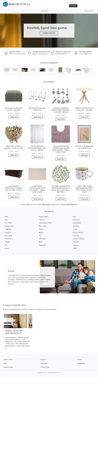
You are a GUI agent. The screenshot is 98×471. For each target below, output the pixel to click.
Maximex (31, 238)
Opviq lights (8, 238)
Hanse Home (32, 232)
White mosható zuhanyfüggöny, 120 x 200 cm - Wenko (37, 148)
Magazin (43, 349)
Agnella (7, 229)
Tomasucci (79, 226)
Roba (6, 216)
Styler (30, 235)
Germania (8, 232)
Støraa (54, 238)
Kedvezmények (8, 357)
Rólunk (79, 349)
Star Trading (56, 229)
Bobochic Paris (33, 222)
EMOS (78, 238)
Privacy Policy (89, 11)
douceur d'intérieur (81, 232)
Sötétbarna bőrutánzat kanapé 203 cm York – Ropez (13, 188)
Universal (8, 219)
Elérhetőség (81, 353)
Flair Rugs (79, 222)
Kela (77, 216)
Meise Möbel (9, 222)
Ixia (77, 229)
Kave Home (55, 219)
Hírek (5, 353)
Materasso (32, 219)
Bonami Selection (34, 229)
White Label (55, 222)
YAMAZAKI (8, 226)
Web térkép (44, 11)
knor (53, 216)
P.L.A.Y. (54, 226)
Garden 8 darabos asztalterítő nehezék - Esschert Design (61, 110)
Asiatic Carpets (33, 216)
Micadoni (7, 235)
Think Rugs (55, 232)
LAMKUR (55, 235)
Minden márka (8, 349)
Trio (77, 235)
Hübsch (31, 226)
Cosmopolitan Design (82, 219)
